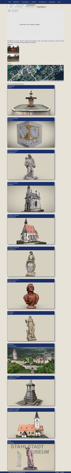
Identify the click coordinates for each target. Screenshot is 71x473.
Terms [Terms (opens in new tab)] (62, 80)
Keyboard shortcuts (43, 80)
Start (10, 2)
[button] (35, 72)
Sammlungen (25, 2)
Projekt (57, 472)
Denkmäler (16, 2)
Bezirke (34, 2)
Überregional (52, 2)
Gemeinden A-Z (43, 2)
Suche (59, 2)
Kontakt (62, 472)
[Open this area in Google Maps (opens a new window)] (10, 80)
